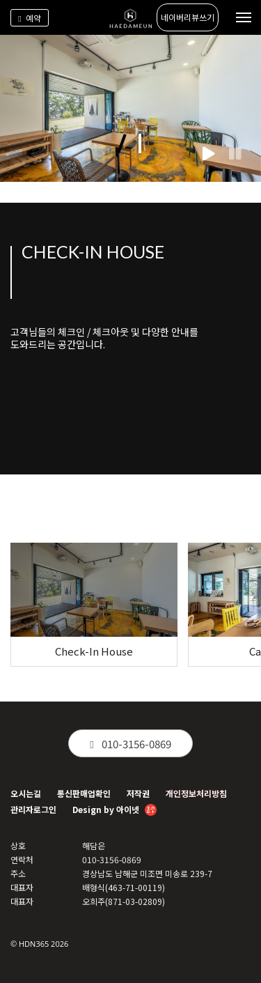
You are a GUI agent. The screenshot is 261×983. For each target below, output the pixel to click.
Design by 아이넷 (114, 810)
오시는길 (25, 793)
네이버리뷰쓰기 (187, 17)
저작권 (138, 793)
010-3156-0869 (130, 743)
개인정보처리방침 (196, 793)
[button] (121, 143)
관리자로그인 (33, 809)
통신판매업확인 (84, 793)
